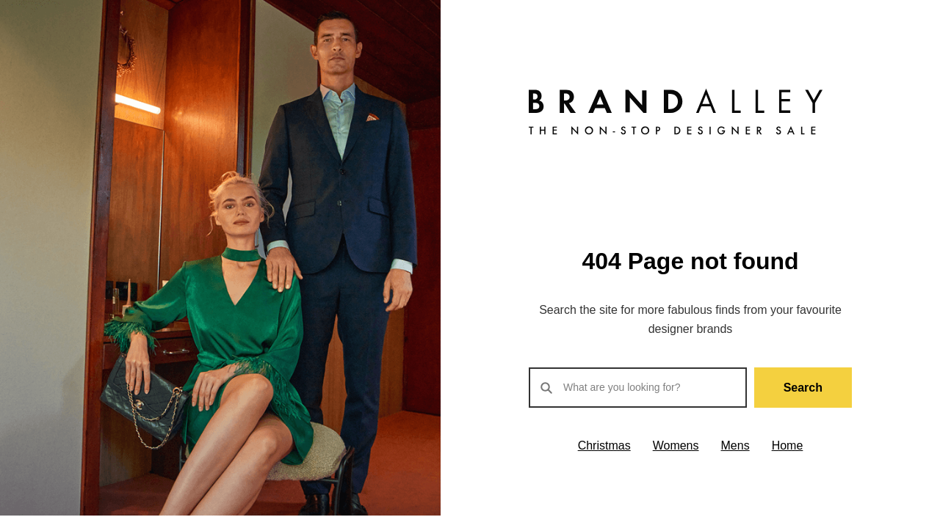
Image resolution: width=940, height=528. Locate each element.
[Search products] (638, 387)
